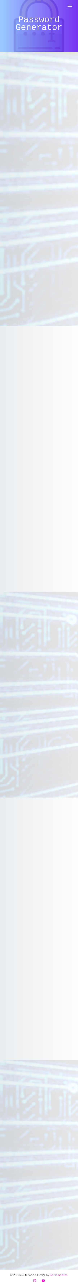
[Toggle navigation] (70, 7)
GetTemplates (58, 1274)
